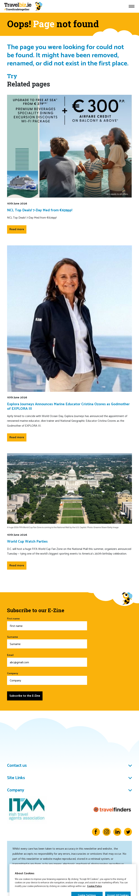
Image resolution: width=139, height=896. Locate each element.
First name (47, 623)
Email (47, 660)
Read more (16, 229)
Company (47, 678)
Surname (47, 642)
